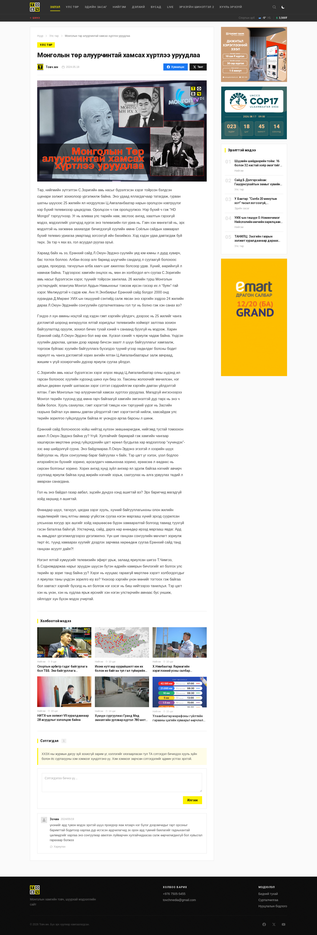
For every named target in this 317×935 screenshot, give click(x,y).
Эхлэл (55, 8)
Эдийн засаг (96, 7)
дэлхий (138, 7)
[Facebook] (264, 924)
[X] (273, 924)
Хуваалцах (175, 67)
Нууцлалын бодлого (272, 906)
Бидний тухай (268, 894)
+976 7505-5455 (174, 894)
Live (170, 7)
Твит (198, 67)
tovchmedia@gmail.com (179, 900)
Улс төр (72, 7)
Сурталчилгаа (268, 900)
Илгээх (192, 800)
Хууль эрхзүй (230, 7)
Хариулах (57, 846)
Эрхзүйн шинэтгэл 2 (196, 7)
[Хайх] (274, 7)
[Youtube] (283, 924)
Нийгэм (119, 7)
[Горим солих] (283, 7)
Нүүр (40, 35)
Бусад (156, 7)
